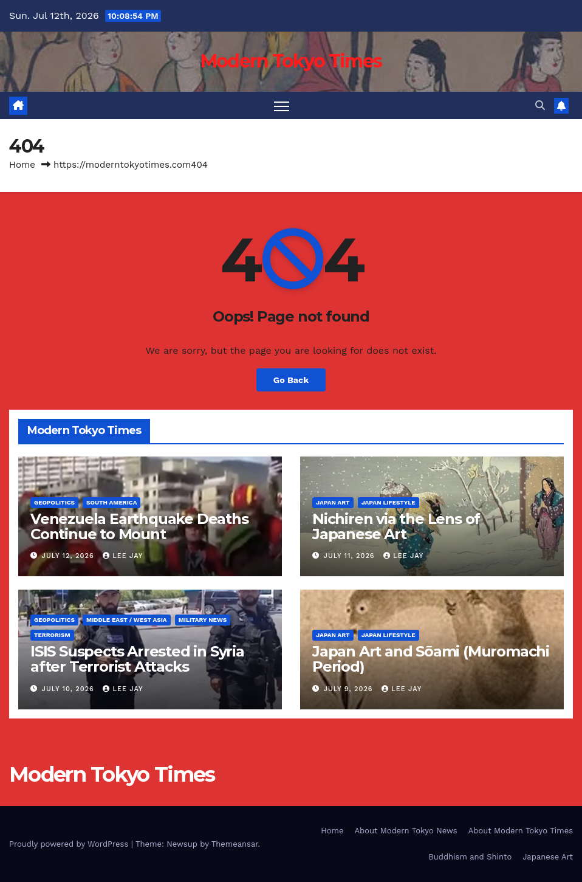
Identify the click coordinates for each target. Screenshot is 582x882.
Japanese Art (547, 856)
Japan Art (333, 502)
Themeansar (234, 844)
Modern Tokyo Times (291, 61)
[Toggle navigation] (281, 105)
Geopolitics (54, 502)
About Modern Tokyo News (405, 830)
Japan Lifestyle (388, 502)
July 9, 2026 (350, 689)
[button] (540, 105)
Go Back (291, 380)
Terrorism (52, 635)
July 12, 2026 (69, 556)
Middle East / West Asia (126, 619)
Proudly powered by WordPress (70, 844)
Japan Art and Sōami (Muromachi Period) (430, 659)
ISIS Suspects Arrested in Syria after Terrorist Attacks (137, 659)
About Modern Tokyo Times (520, 830)
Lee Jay (123, 556)
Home (22, 164)
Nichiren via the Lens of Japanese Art (396, 526)
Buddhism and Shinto (470, 856)
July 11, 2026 (351, 556)
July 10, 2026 (69, 689)
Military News (203, 619)
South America (111, 502)
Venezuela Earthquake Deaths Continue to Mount (139, 526)
